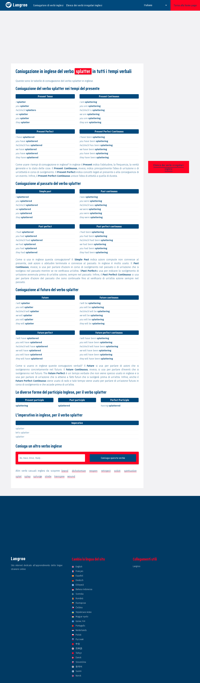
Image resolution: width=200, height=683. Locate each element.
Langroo (136, 566)
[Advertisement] (100, 37)
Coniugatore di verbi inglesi (48, 5)
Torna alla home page (185, 5)
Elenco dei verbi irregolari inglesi (84, 5)
